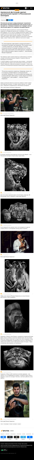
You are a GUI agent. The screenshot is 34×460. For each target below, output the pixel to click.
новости (2, 433)
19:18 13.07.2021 (3, 17)
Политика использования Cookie (26, 445)
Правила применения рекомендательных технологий (10, 446)
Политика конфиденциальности (14, 445)
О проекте (2, 443)
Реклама (19, 443)
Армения (7, 433)
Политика (19, 433)
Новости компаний (4, 445)
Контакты (16, 443)
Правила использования (9, 443)
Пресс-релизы (24, 443)
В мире (23, 433)
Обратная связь (24, 446)
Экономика (13, 433)
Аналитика (28, 433)
